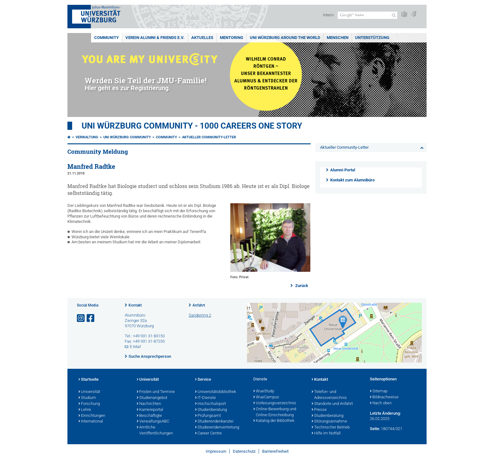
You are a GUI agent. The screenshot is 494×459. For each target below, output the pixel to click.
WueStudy (263, 391)
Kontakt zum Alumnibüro (352, 180)
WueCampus (266, 397)
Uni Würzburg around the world (285, 37)
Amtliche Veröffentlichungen (155, 430)
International (90, 421)
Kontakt (135, 305)
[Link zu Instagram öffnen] (81, 318)
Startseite (88, 380)
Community (106, 37)
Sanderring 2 (200, 315)
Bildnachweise (384, 397)
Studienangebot (152, 398)
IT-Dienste (205, 398)
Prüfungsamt (208, 416)
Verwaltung (87, 137)
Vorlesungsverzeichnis (274, 403)
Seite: (375, 428)
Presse (319, 410)
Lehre (84, 410)
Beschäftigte (149, 416)
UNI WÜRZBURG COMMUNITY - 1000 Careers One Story (192, 125)
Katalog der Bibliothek (273, 421)
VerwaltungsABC (153, 421)
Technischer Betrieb (331, 427)
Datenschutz (244, 451)
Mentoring (231, 37)
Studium (87, 398)
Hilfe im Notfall (326, 433)
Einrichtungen (91, 416)
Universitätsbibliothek (215, 392)
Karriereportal (150, 410)
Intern (328, 15)
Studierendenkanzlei (214, 421)
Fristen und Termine (156, 392)
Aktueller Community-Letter (209, 137)
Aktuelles (202, 37)
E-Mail (135, 346)
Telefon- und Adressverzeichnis (329, 395)
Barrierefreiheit (275, 451)
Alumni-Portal (342, 170)
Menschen (337, 37)
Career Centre (208, 433)
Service (203, 380)
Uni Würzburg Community (127, 137)
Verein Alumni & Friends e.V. (155, 37)
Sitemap (379, 391)
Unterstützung (372, 37)
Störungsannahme (329, 421)
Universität (89, 392)
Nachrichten (149, 404)
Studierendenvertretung (217, 427)
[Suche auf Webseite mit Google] (367, 15)
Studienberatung (211, 410)
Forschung (89, 404)
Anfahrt (198, 305)
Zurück (301, 285)
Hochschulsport (210, 404)
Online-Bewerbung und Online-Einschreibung (274, 412)
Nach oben (381, 403)
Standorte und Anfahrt (332, 404)
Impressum (216, 451)
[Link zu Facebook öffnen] (91, 318)
